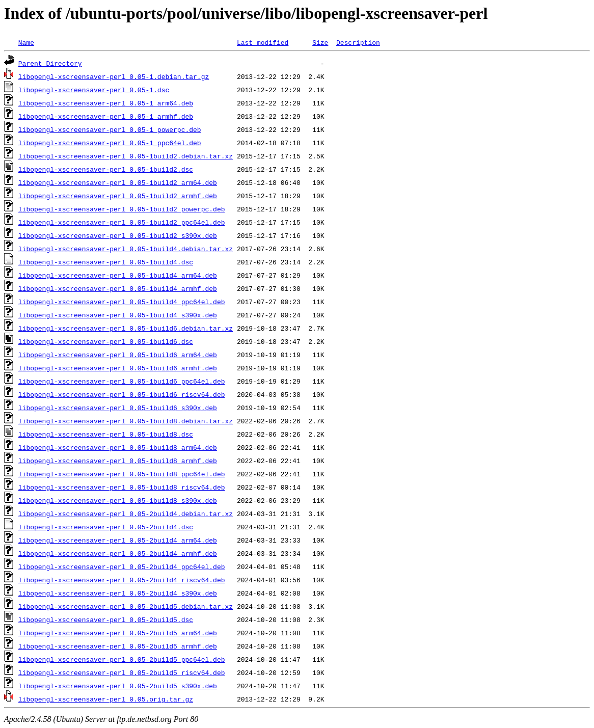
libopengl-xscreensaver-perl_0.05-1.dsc (93, 89)
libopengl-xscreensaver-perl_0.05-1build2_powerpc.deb (121, 208)
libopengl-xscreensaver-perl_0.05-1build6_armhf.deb (117, 367)
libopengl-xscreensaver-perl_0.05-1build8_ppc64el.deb (121, 473)
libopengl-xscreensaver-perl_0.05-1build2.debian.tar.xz (125, 155)
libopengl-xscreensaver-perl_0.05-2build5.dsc (105, 619)
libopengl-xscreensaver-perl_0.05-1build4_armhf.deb (117, 288)
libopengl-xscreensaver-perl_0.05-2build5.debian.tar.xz (125, 606)
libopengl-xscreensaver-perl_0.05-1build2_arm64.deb (117, 182)
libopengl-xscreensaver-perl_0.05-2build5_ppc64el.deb (121, 659)
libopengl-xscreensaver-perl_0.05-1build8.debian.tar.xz (125, 420)
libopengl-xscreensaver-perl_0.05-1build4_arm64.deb (117, 275)
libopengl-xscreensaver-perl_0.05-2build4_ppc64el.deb (121, 566)
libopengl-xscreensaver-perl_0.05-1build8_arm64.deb (117, 447)
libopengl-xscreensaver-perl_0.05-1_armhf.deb (105, 116)
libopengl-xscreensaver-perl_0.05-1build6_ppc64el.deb (121, 381)
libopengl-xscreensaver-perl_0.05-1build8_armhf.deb (117, 460)
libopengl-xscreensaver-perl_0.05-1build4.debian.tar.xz (125, 248)
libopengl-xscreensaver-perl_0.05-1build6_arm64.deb (117, 354)
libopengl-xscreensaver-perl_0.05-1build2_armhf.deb (117, 195)
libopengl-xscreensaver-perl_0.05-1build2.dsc (105, 169)
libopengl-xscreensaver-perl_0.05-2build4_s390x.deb (117, 593)
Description (358, 42)
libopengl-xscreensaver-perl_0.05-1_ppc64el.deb (109, 142)
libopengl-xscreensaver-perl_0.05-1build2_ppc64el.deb (121, 222)
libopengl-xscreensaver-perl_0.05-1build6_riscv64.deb (121, 394)
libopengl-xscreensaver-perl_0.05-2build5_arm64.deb (117, 632)
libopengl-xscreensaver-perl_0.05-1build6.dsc (105, 341)
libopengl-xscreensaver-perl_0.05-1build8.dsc (105, 434)
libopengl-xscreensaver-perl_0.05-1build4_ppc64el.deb (121, 301)
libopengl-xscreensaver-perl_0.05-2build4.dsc (105, 526)
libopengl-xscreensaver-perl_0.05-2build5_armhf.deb (117, 646)
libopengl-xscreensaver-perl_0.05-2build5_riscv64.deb (121, 672)
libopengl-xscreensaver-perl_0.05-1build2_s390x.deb (117, 235)
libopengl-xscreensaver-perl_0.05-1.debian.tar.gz (113, 76)
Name (26, 42)
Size (320, 42)
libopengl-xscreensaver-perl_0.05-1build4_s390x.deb (117, 314)
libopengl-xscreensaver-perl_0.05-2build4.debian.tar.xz (125, 513)
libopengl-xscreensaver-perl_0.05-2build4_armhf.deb (117, 553)
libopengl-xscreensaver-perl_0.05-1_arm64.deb (105, 102)
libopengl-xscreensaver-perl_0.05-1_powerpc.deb (109, 129)
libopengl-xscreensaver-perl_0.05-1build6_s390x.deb (117, 407)
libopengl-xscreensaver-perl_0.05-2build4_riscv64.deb (121, 579)
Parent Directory (50, 63)
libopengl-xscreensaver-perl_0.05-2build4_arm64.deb (117, 540)
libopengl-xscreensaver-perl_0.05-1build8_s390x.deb (117, 500)
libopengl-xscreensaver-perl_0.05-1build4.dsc (105, 261)
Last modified (262, 42)
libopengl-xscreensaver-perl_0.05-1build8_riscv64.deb (121, 487)
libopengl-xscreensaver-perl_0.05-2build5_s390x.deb (117, 685)
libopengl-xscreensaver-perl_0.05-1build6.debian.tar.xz (125, 328)
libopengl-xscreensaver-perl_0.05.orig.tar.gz (105, 699)
